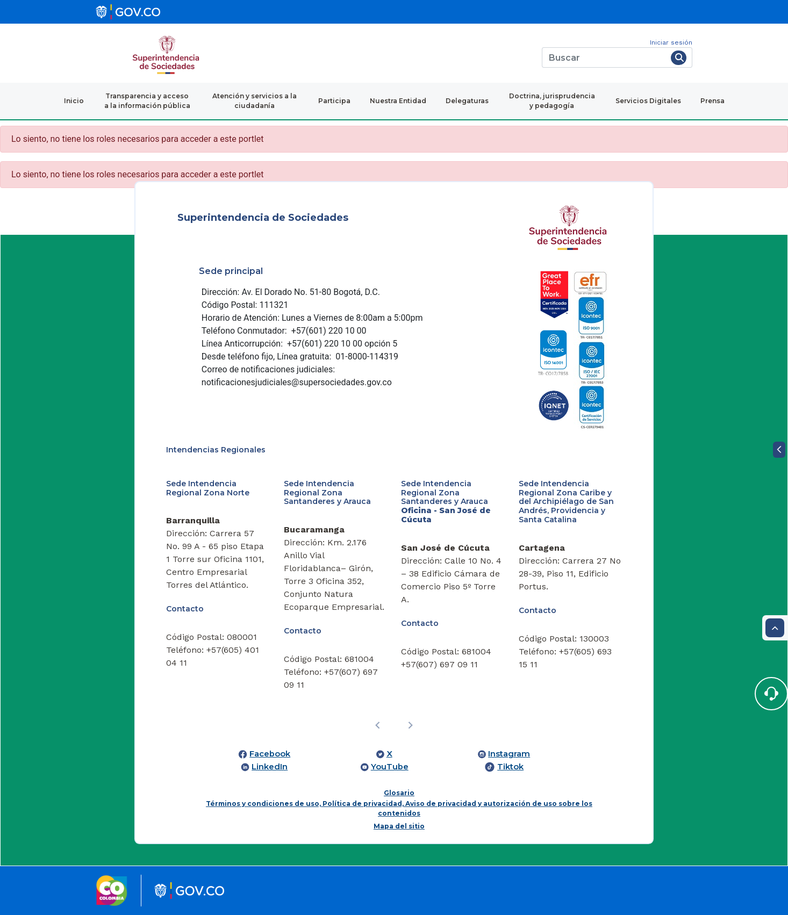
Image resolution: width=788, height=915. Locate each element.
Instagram (509, 754)
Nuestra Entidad (398, 101)
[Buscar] (604, 57)
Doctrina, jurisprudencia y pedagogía (552, 101)
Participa (334, 101)
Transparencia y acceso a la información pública (147, 101)
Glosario (399, 793)
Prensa (712, 101)
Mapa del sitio (399, 826)
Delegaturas (467, 101)
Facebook (269, 754)
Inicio (74, 101)
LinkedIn (270, 767)
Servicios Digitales (648, 101)
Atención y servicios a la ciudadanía (254, 101)
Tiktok (510, 767)
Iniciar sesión (671, 42)
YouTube (390, 767)
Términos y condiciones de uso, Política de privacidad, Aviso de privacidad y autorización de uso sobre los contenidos (399, 808)
